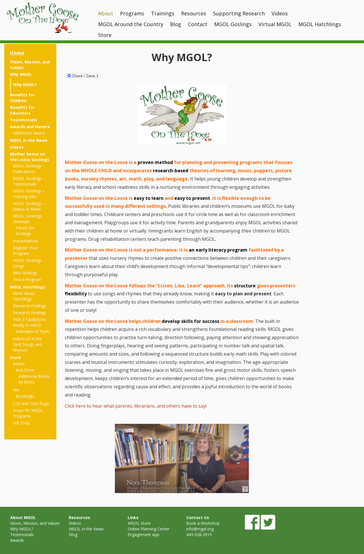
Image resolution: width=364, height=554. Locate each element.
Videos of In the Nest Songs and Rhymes (27, 344)
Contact (197, 24)
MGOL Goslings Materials (27, 218)
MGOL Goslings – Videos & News (29, 206)
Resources (193, 13)
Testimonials (23, 120)
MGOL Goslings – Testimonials (29, 181)
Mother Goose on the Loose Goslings (29, 156)
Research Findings (29, 305)
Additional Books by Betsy (34, 379)
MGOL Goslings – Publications (29, 168)
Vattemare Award (29, 133)
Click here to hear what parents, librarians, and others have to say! (135, 406)
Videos (280, 13)
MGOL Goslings (233, 24)
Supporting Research (239, 13)
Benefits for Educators (22, 110)
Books (19, 363)
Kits (16, 390)
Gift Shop (21, 423)
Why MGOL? (25, 84)
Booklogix (25, 396)
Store (104, 35)
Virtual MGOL (274, 24)
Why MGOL (21, 74)
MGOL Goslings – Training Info (29, 193)
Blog (175, 24)
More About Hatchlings (24, 296)
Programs (132, 13)
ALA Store (25, 370)
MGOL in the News (28, 140)
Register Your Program (25, 250)
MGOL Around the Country (130, 24)
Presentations (25, 241)
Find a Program (27, 279)
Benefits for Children (22, 97)
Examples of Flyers (33, 331)
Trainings (162, 13)
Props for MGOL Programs (28, 413)
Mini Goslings (25, 272)
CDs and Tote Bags (31, 403)
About (105, 13)
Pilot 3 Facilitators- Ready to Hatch (30, 322)
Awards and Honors (30, 126)
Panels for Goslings (25, 230)
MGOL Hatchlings (319, 24)
